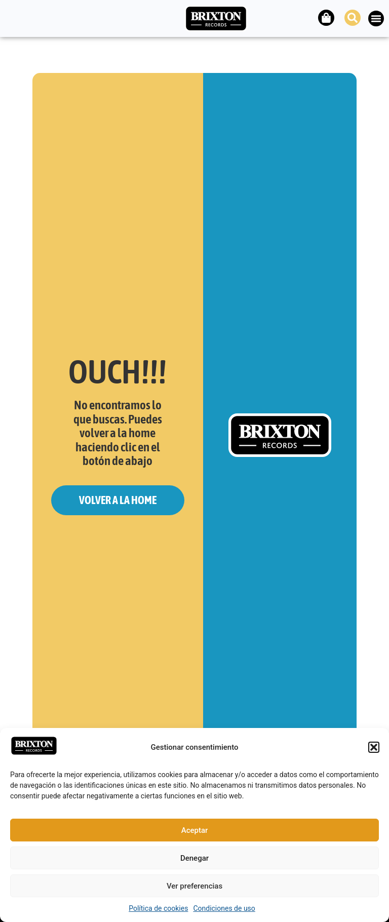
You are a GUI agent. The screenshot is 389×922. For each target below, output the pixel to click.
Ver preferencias (194, 886)
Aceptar (194, 830)
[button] (374, 747)
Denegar (194, 858)
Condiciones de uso (224, 908)
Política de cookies (158, 908)
